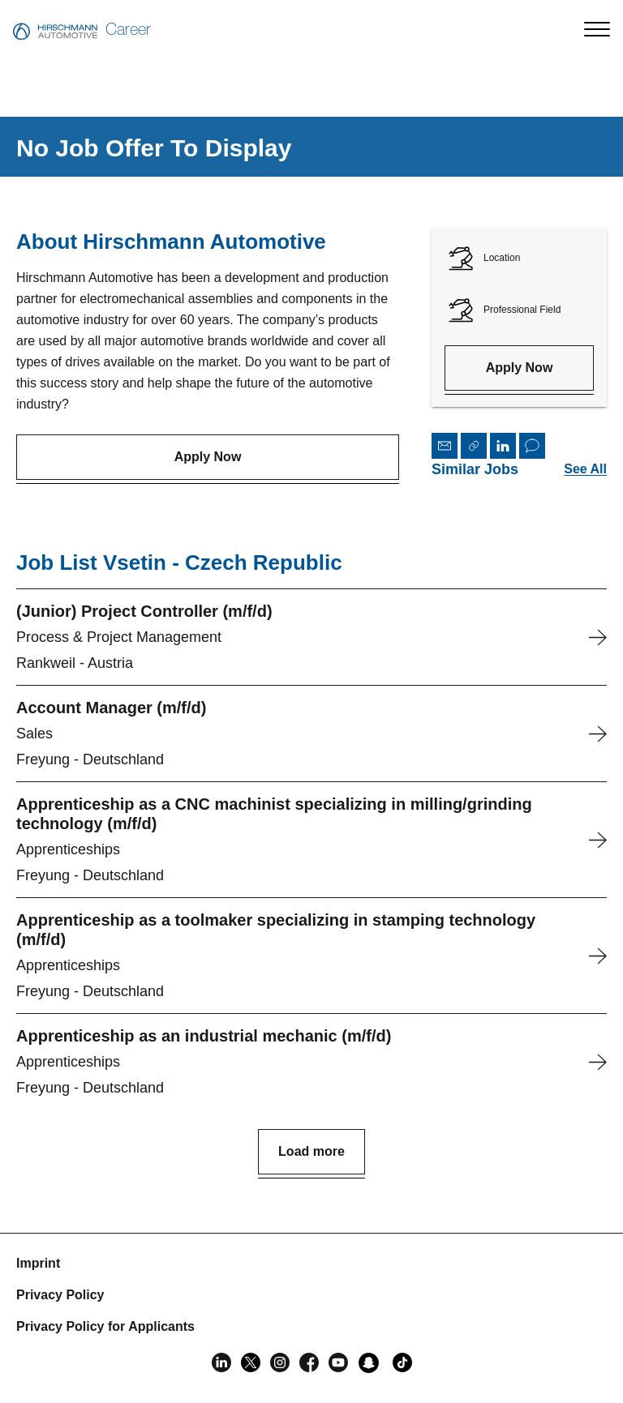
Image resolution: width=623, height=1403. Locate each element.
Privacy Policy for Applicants (105, 1326)
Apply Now (208, 457)
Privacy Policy (60, 1295)
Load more (311, 1151)
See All (585, 469)
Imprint (38, 1263)
